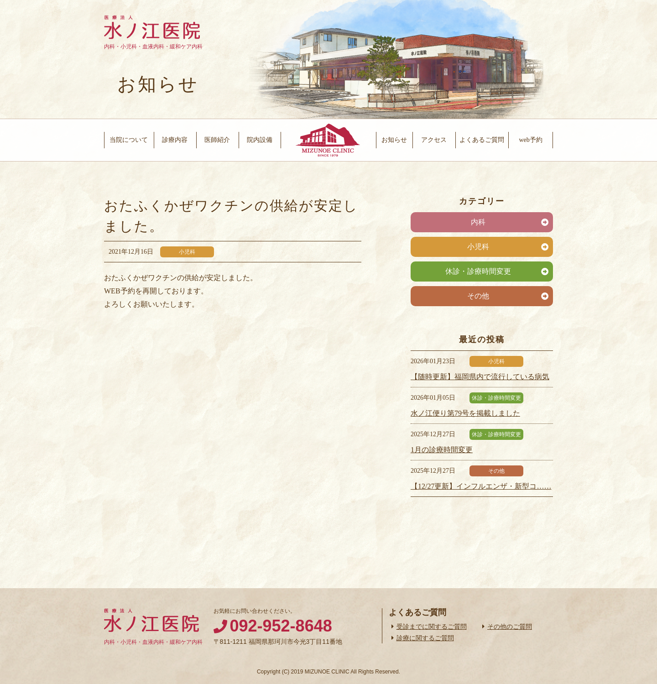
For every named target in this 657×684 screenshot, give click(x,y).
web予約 (530, 139)
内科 (478, 222)
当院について (129, 139)
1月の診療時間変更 (442, 450)
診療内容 (175, 139)
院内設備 (259, 139)
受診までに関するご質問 (431, 626)
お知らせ (394, 139)
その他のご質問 (509, 626)
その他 (478, 296)
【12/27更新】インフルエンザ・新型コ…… (481, 486)
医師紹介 (217, 139)
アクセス (434, 139)
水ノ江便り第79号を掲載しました (465, 413)
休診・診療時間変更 (478, 271)
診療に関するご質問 (425, 638)
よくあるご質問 (481, 139)
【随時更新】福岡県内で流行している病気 (480, 377)
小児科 (478, 247)
